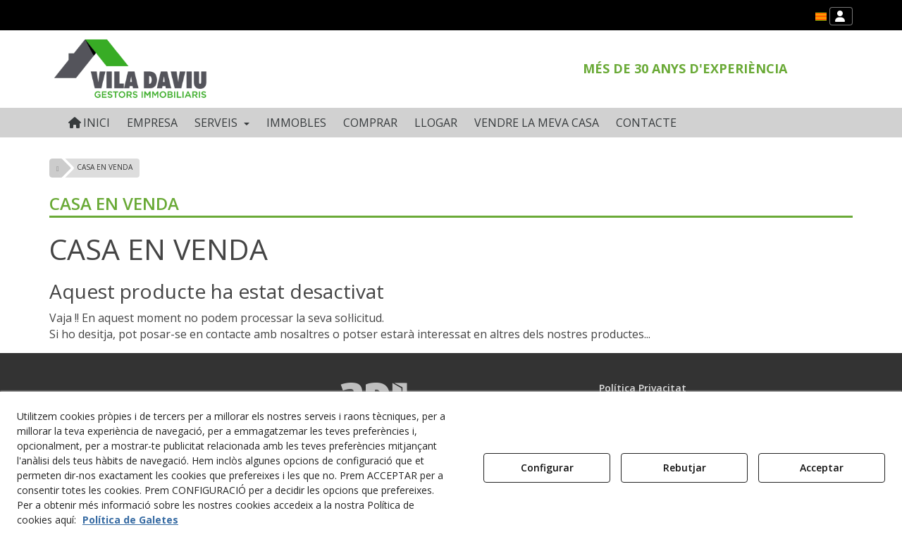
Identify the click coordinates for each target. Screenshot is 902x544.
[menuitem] (821, 16)
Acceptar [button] (822, 467)
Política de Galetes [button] (130, 519)
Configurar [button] (547, 467)
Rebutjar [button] (684, 467)
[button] (821, 16)
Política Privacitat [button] (642, 388)
